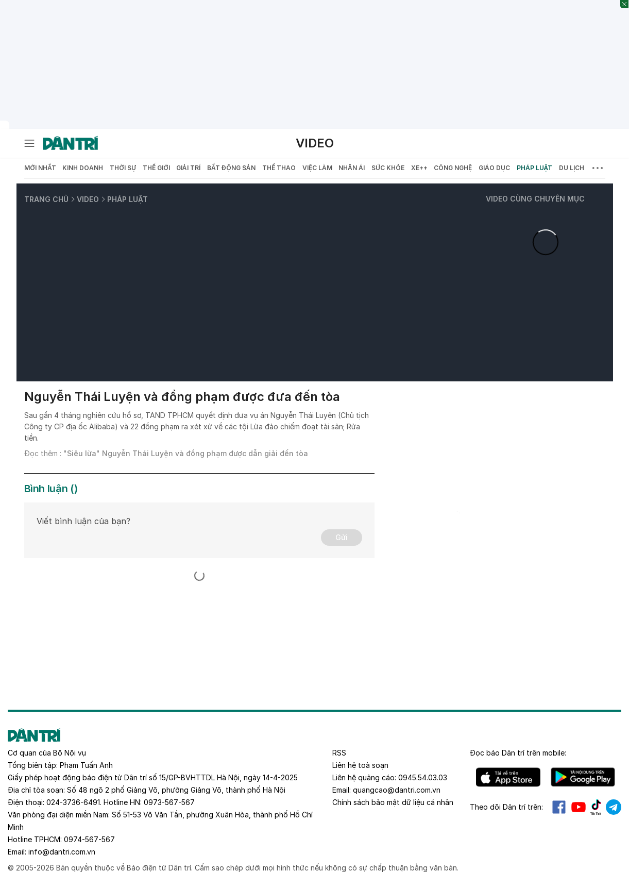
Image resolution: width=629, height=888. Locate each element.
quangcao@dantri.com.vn (396, 789)
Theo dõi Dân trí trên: (506, 806)
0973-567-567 (169, 802)
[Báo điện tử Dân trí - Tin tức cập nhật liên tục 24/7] (70, 143)
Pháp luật (534, 168)
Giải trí (188, 168)
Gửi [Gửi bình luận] (341, 537)
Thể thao (279, 168)
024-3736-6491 (73, 802)
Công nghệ (453, 168)
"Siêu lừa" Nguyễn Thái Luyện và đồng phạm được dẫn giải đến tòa (185, 453)
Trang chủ (46, 199)
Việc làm (317, 168)
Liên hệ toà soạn (360, 765)
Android (583, 777)
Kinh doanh (82, 168)
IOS (508, 777)
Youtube (578, 807)
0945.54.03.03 (422, 777)
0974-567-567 (89, 839)
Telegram (613, 807)
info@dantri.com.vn (61, 851)
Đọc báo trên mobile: (518, 752)
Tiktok (596, 807)
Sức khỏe (387, 168)
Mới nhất (40, 168)
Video (315, 143)
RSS (339, 752)
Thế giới (156, 168)
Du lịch (571, 168)
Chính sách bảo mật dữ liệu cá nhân (392, 802)
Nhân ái (351, 168)
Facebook (559, 807)
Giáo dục (494, 168)
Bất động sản (231, 168)
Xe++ (419, 168)
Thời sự (123, 168)
